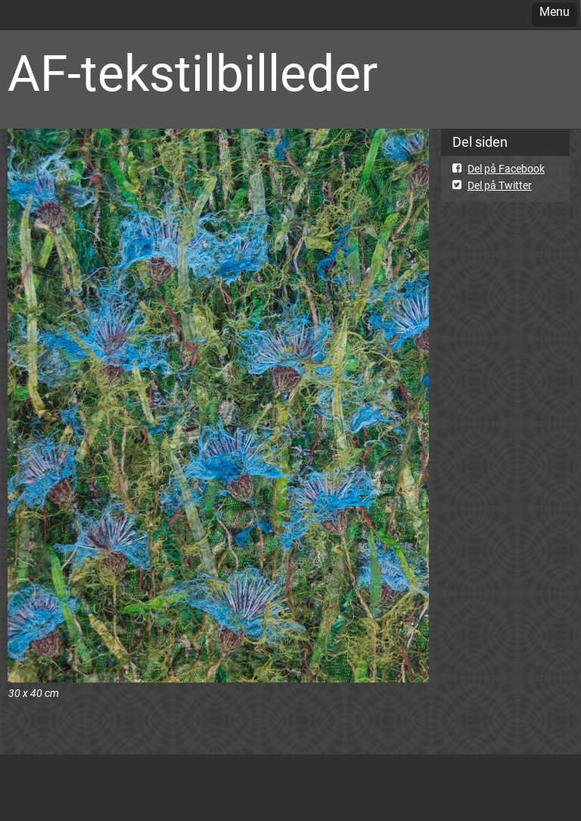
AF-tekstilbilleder (192, 74)
